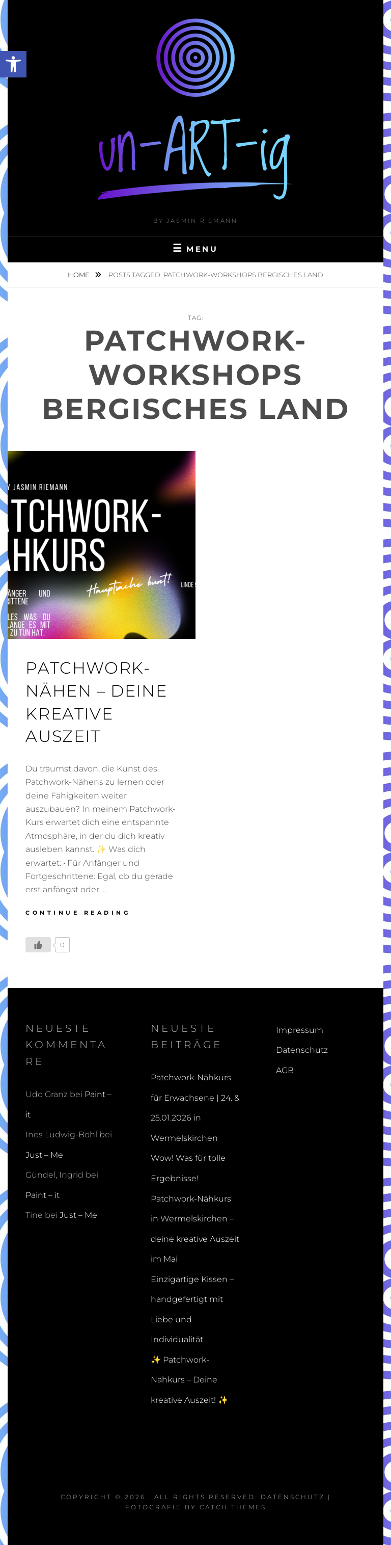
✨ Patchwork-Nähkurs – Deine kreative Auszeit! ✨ (189, 1380)
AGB (285, 1070)
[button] (13, 64)
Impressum (299, 1030)
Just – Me (44, 1155)
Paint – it (42, 1195)
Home (79, 275)
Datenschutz (302, 1050)
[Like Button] (38, 944)
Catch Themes (233, 1507)
